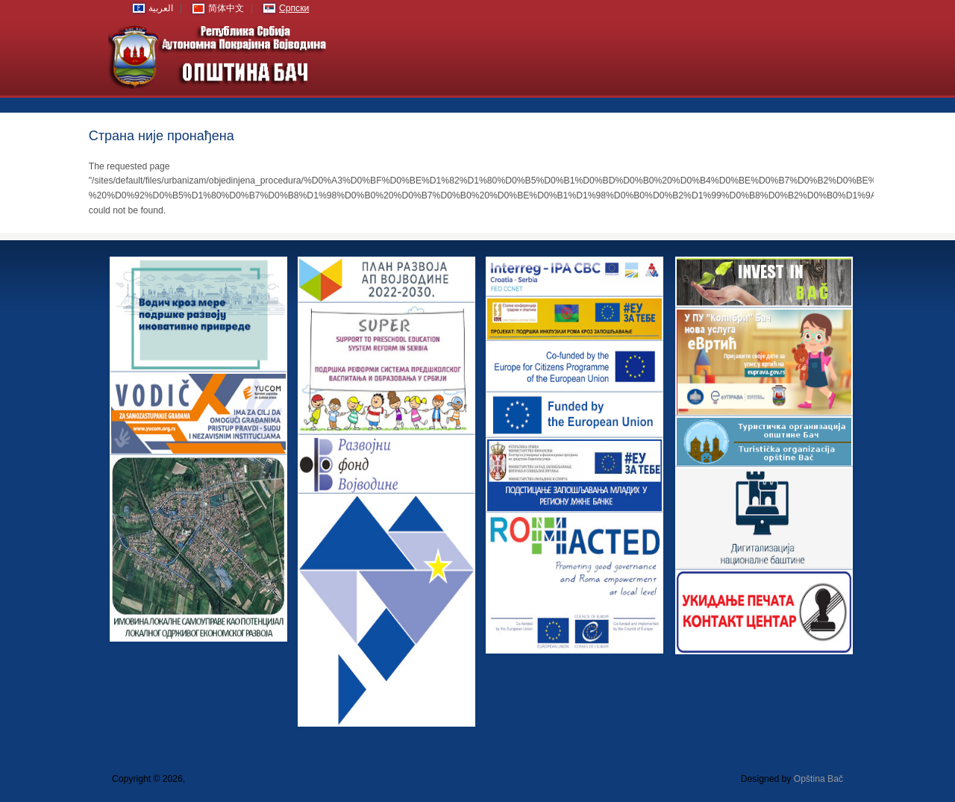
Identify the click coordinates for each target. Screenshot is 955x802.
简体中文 (226, 8)
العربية (160, 8)
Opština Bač (818, 779)
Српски (294, 8)
